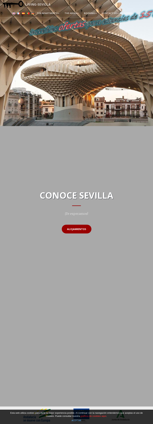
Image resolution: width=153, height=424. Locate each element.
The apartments (48, 13)
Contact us (110, 13)
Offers (129, 13)
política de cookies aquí (93, 416)
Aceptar (76, 420)
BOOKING (90, 13)
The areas (72, 13)
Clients (144, 13)
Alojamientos (76, 229)
